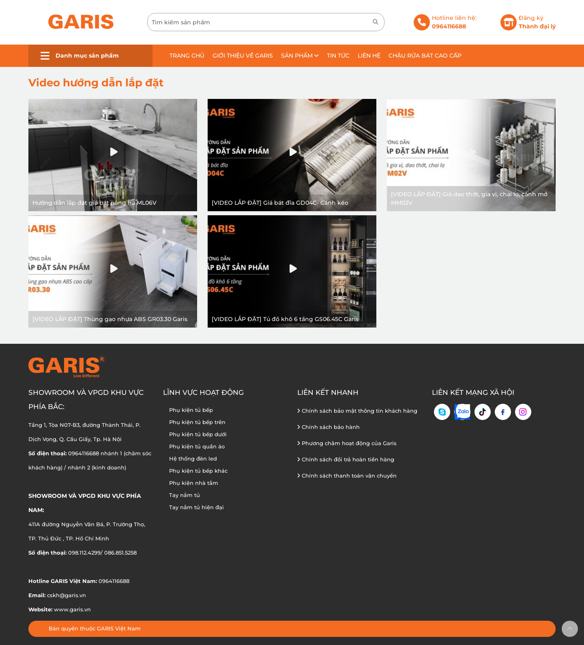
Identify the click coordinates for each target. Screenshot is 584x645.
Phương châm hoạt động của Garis (347, 443)
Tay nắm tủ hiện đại (196, 507)
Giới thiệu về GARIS (243, 55)
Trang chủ (187, 55)
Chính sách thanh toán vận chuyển (347, 475)
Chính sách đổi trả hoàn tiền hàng (345, 459)
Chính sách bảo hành (328, 427)
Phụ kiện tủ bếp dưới (198, 434)
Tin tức (338, 55)
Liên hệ (369, 55)
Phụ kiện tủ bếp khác (198, 470)
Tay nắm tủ (184, 495)
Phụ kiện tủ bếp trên (197, 422)
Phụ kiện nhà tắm (193, 483)
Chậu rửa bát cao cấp (425, 55)
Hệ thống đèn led (193, 458)
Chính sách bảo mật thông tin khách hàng (357, 410)
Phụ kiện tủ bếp (191, 410)
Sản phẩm (300, 55)
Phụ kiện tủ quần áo (197, 446)
